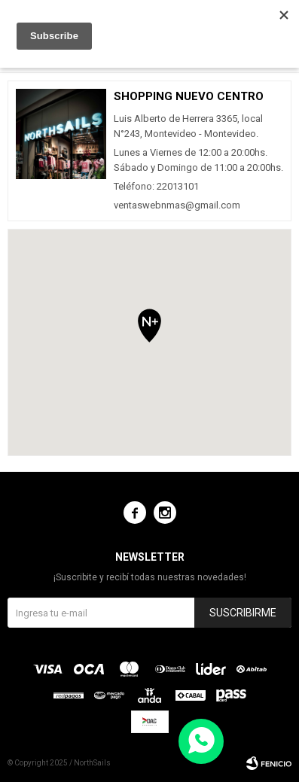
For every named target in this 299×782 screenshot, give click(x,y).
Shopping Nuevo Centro (189, 96)
